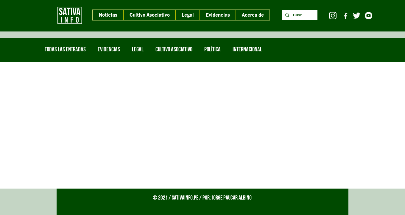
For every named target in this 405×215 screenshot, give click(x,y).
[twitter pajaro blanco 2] (356, 15)
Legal (138, 50)
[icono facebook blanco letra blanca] (344, 15)
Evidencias (109, 50)
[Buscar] (299, 15)
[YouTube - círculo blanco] (368, 15)
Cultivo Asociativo (173, 50)
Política (212, 50)
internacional (247, 50)
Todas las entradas (65, 50)
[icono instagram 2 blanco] (333, 15)
